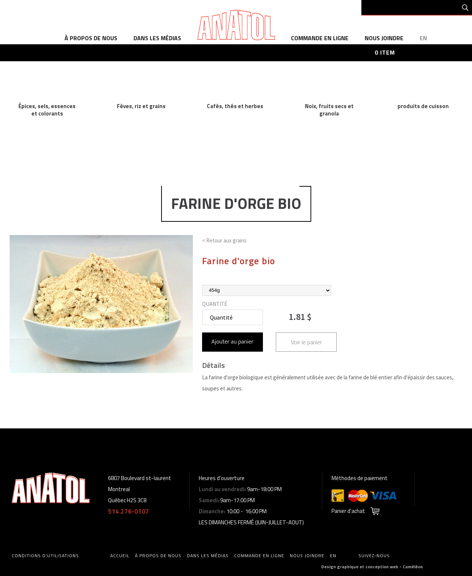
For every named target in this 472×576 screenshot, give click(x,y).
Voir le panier (306, 342)
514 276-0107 (128, 511)
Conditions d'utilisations (45, 555)
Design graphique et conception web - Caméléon (372, 566)
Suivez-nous (374, 555)
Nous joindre (384, 38)
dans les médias (157, 38)
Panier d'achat (348, 511)
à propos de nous (91, 38)
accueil (119, 555)
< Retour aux (224, 240)
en (423, 38)
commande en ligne (319, 38)
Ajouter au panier (232, 342)
